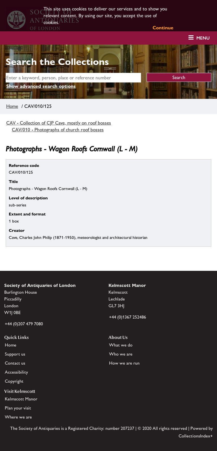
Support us (15, 354)
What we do (121, 345)
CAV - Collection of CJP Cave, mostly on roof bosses (58, 123)
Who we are (121, 354)
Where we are (18, 417)
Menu (203, 38)
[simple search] (73, 77)
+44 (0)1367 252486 (127, 317)
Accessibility (16, 372)
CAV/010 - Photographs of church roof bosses (58, 129)
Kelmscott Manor (21, 399)
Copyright (14, 381)
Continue (163, 27)
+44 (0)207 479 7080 (24, 323)
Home (12, 106)
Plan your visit (18, 408)
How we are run (124, 363)
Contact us (15, 363)
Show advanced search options (41, 86)
